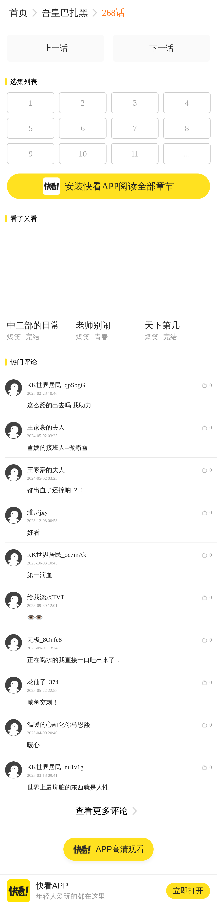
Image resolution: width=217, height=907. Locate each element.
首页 (18, 13)
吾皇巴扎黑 (65, 13)
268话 (113, 13)
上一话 (55, 48)
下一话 (161, 48)
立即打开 (188, 891)
